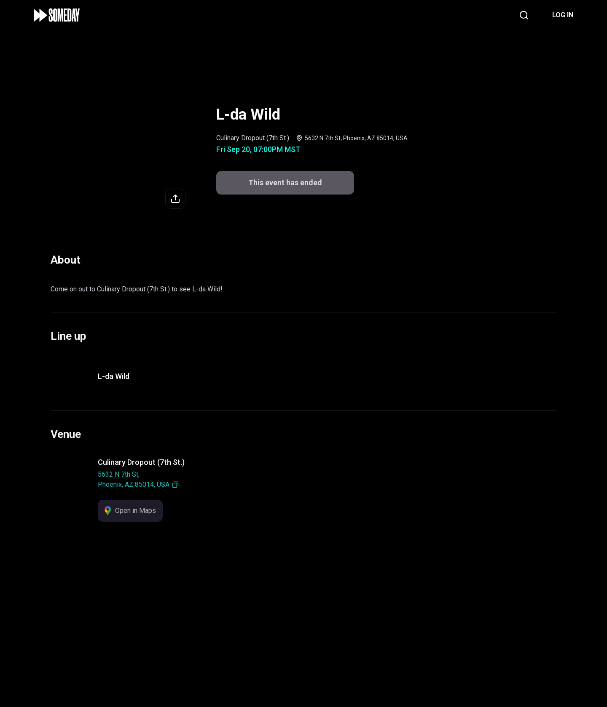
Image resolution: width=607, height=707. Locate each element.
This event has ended (285, 182)
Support (242, 648)
